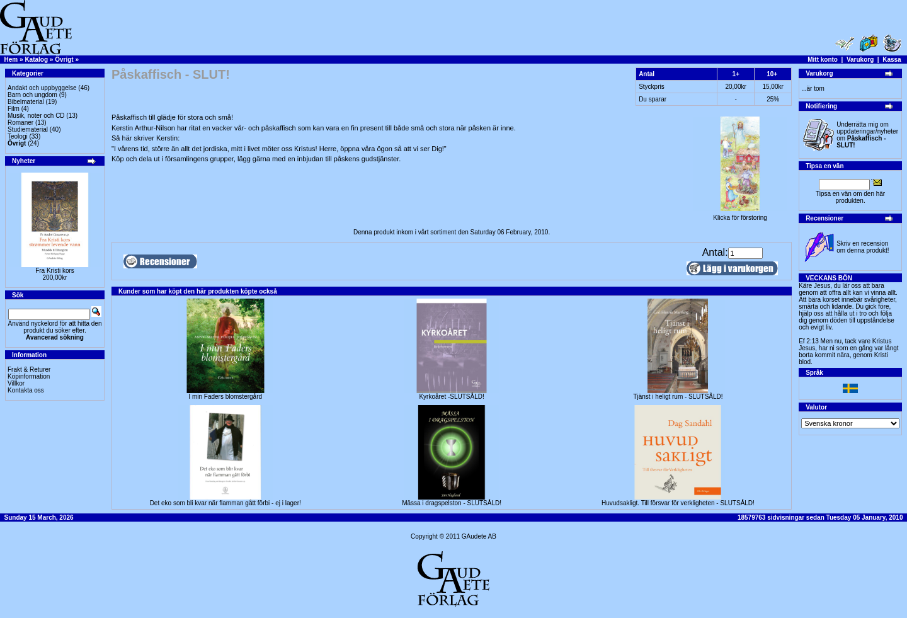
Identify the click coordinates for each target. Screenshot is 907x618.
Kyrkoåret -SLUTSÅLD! (451, 396)
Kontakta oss (26, 390)
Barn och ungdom (32, 94)
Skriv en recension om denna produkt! (862, 247)
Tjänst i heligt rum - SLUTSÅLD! (677, 396)
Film (14, 108)
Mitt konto (822, 59)
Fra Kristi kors (54, 270)
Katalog (36, 59)
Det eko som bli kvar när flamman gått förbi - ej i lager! (225, 503)
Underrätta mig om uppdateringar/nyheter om (867, 135)
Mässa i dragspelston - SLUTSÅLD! (451, 503)
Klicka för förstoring (740, 215)
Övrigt (64, 59)
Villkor (16, 383)
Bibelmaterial (26, 101)
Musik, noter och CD (36, 115)
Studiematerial (28, 129)
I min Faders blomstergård (225, 396)
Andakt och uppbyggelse (42, 87)
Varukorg (860, 59)
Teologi (18, 136)
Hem (11, 59)
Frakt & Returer (29, 369)
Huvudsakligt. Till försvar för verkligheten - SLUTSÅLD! (678, 503)
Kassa (891, 59)
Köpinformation (29, 376)
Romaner (20, 122)
